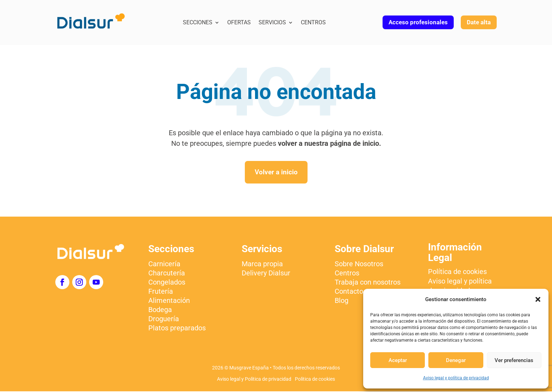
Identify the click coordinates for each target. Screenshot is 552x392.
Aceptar (398, 360)
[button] (537, 299)
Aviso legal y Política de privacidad (254, 379)
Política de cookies (315, 379)
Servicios (272, 23)
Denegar (456, 360)
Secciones (197, 23)
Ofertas (239, 23)
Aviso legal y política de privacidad (456, 377)
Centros (313, 23)
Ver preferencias (514, 360)
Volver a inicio (276, 172)
